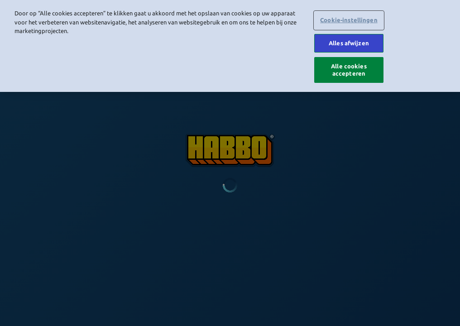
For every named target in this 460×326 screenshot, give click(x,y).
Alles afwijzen (349, 41)
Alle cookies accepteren (349, 68)
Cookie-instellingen (348, 18)
